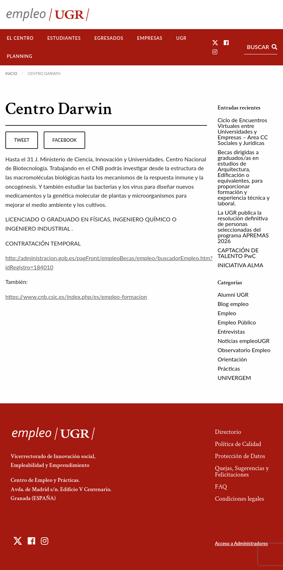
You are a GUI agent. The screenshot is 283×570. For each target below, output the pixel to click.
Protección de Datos (240, 456)
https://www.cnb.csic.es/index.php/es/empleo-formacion (76, 296)
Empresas (150, 38)
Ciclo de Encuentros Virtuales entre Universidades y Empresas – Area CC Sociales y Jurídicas (243, 131)
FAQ (221, 487)
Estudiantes (64, 38)
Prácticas (229, 368)
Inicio (11, 73)
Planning (19, 56)
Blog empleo (233, 303)
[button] (215, 42)
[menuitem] (20, 38)
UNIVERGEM (234, 377)
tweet (21, 140)
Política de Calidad (238, 444)
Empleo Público (237, 322)
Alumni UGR (233, 294)
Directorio (228, 432)
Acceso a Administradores (241, 543)
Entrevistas (231, 331)
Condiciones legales (239, 499)
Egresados (109, 38)
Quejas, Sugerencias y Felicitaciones (241, 471)
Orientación (232, 359)
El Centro (20, 38)
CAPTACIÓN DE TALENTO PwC (238, 253)
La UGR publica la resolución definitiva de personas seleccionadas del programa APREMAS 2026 (243, 226)
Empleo (227, 313)
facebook (65, 140)
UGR (181, 38)
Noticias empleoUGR (244, 340)
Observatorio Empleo (244, 349)
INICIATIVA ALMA (240, 265)
